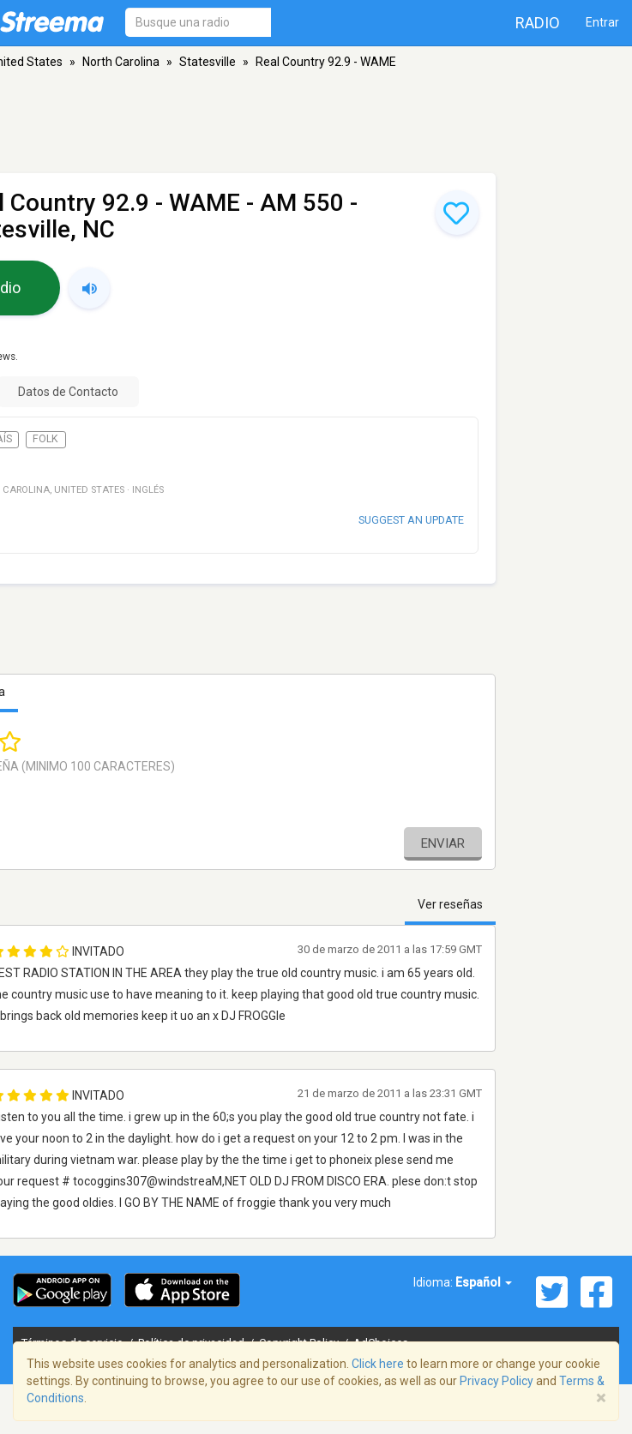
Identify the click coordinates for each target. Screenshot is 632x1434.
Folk (45, 439)
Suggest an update (411, 519)
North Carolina (121, 62)
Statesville (207, 62)
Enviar (443, 843)
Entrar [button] (602, 22)
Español (483, 1282)
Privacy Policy (496, 1381)
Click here (378, 1364)
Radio (537, 23)
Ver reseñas (450, 904)
